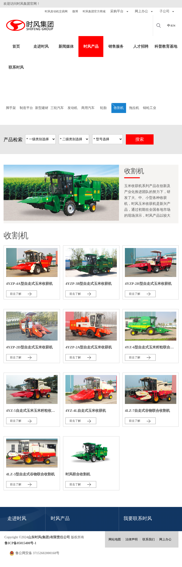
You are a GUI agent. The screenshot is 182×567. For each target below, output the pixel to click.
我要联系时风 (137, 518)
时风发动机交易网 (56, 11)
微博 (75, 11)
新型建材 (41, 108)
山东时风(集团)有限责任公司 (30, 25)
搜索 (139, 139)
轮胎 (103, 108)
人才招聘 (140, 46)
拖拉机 (134, 108)
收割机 (119, 108)
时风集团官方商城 (94, 11)
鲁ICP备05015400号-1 (20, 543)
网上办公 (165, 539)
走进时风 (41, 46)
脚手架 (11, 108)
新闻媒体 (66, 46)
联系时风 (16, 67)
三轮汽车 (57, 108)
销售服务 (115, 46)
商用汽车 (88, 108)
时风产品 (91, 46)
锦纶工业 (149, 108)
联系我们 (148, 539)
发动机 (72, 108)
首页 (16, 46)
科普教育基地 (166, 46)
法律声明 (131, 539)
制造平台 (26, 108)
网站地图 (115, 539)
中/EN (171, 25)
